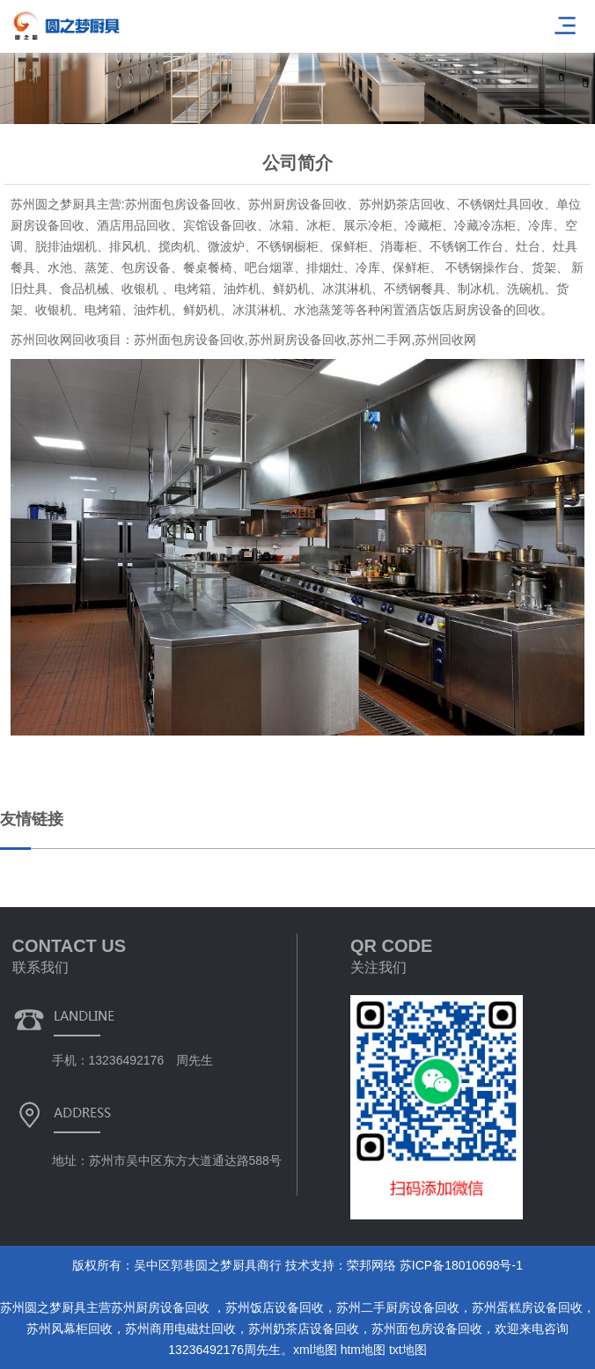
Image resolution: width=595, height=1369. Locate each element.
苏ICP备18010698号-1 (461, 1265)
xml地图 (315, 1350)
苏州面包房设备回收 (426, 1328)
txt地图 (408, 1350)
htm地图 (363, 1350)
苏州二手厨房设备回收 (397, 1307)
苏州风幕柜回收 (69, 1328)
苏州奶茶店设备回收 (303, 1328)
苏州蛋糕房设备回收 (527, 1307)
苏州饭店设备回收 (274, 1307)
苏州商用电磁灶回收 (180, 1328)
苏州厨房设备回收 (162, 1307)
